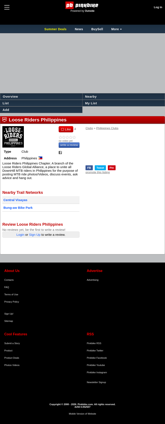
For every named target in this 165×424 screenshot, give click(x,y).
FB (89, 167)
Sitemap (8, 321)
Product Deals (11, 358)
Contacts (9, 280)
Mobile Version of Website (82, 413)
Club (24, 151)
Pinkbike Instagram (97, 372)
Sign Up (34, 234)
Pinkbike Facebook (97, 358)
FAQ (6, 287)
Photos (8, 365)
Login (20, 234)
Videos (15, 365)
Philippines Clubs (107, 128)
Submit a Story (12, 343)
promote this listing (98, 172)
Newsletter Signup (96, 382)
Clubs (89, 128)
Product (8, 350)
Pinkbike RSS (94, 343)
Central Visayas (15, 200)
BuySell (97, 29)
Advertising (92, 280)
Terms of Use (11, 294)
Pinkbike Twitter (95, 350)
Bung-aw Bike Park (18, 207)
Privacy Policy (11, 301)
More (115, 29)
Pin (112, 167)
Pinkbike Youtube (96, 365)
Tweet (100, 167)
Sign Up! (8, 313)
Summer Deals (56, 29)
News (79, 29)
